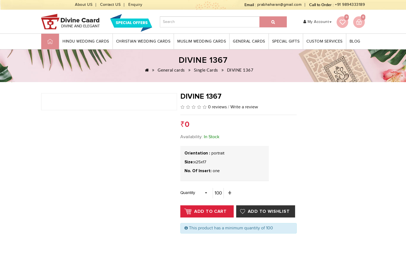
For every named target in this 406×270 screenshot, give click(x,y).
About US (83, 4)
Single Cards (206, 70)
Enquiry (135, 4)
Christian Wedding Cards (143, 41)
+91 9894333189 (350, 4)
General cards (249, 41)
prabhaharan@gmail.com (279, 4)
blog (355, 41)
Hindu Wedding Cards (86, 41)
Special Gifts (286, 41)
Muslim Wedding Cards (201, 41)
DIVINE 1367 (240, 70)
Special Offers (54, 4)
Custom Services (324, 41)
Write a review (244, 107)
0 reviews (217, 107)
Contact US (110, 4)
